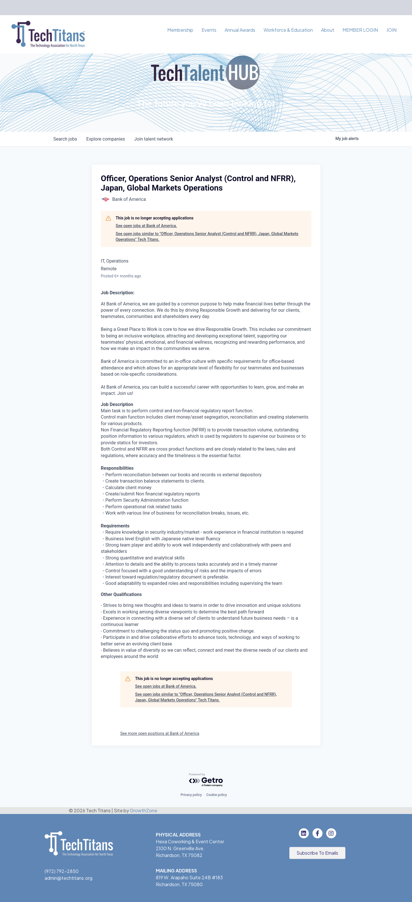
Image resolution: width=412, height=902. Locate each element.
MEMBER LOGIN (360, 30)
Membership (180, 30)
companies (105, 139)
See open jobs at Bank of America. (146, 225)
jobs (65, 139)
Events (209, 30)
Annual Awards (240, 30)
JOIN (391, 30)
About (327, 30)
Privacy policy (191, 795)
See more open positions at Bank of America (159, 733)
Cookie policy (216, 795)
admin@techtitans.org (68, 879)
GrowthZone (143, 810)
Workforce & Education (288, 30)
